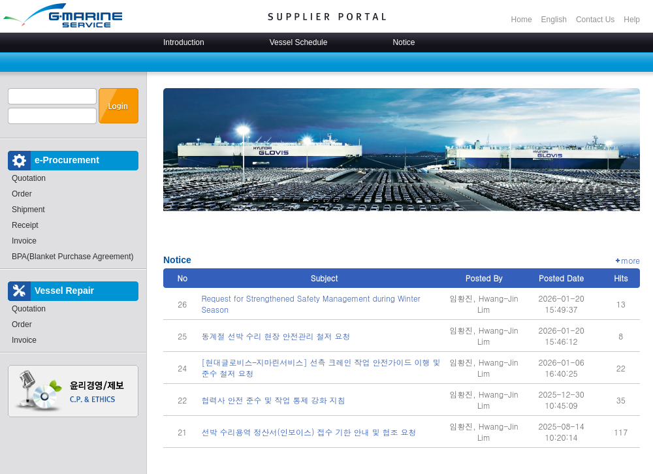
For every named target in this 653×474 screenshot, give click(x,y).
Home (521, 19)
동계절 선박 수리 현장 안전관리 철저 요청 (275, 335)
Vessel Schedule (299, 42)
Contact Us (595, 19)
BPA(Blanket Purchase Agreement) (73, 256)
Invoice (24, 240)
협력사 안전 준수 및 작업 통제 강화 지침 (273, 399)
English (554, 19)
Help (632, 19)
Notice (403, 42)
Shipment (28, 209)
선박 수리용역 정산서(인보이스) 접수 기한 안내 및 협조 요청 (308, 431)
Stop (380, 230)
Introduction (183, 42)
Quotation (29, 178)
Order (22, 193)
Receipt (25, 225)
